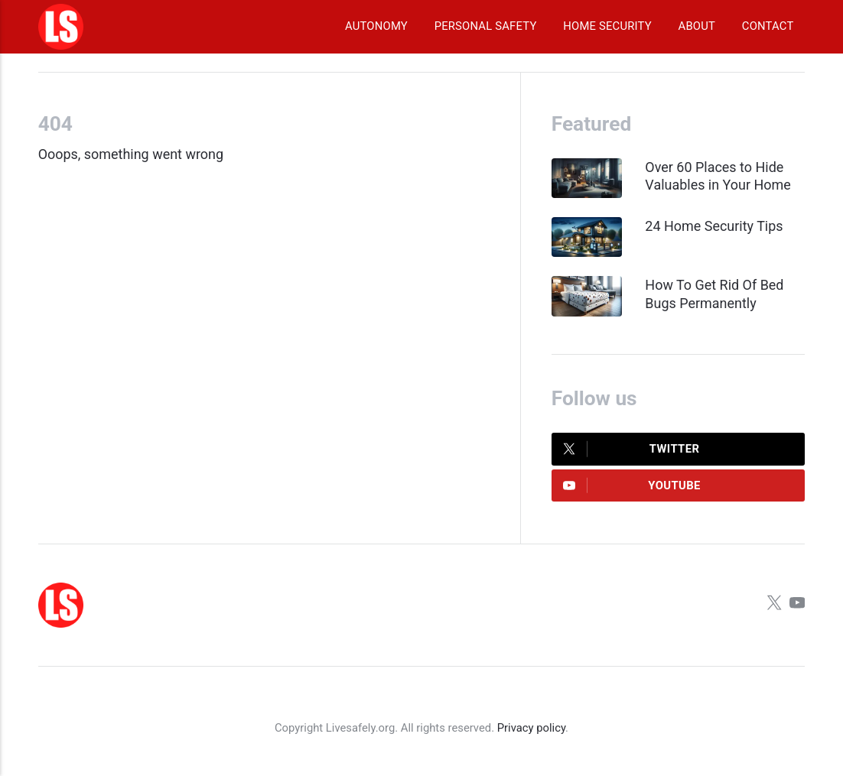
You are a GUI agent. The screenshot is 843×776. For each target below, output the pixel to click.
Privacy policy (531, 728)
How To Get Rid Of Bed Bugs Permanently (714, 293)
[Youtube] (797, 605)
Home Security (607, 26)
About (697, 26)
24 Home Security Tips (714, 226)
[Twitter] (774, 605)
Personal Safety (486, 26)
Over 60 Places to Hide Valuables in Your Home (717, 176)
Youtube (632, 485)
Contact (768, 26)
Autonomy (376, 26)
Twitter (631, 449)
